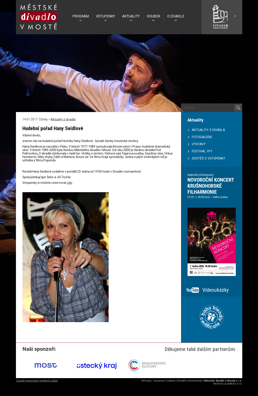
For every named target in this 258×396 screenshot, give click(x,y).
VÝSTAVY (199, 144)
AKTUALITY (131, 16)
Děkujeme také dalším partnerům (200, 349)
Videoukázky (215, 290)
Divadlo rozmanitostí (189, 380)
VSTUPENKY (105, 16)
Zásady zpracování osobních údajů (37, 380)
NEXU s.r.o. (235, 383)
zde (69, 182)
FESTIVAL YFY (202, 151)
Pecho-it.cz (220, 383)
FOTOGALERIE (202, 137)
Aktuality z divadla (63, 119)
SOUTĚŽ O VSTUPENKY (208, 158)
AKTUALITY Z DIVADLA (208, 130)
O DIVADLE (175, 16)
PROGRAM (80, 16)
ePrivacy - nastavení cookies (158, 380)
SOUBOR (153, 16)
